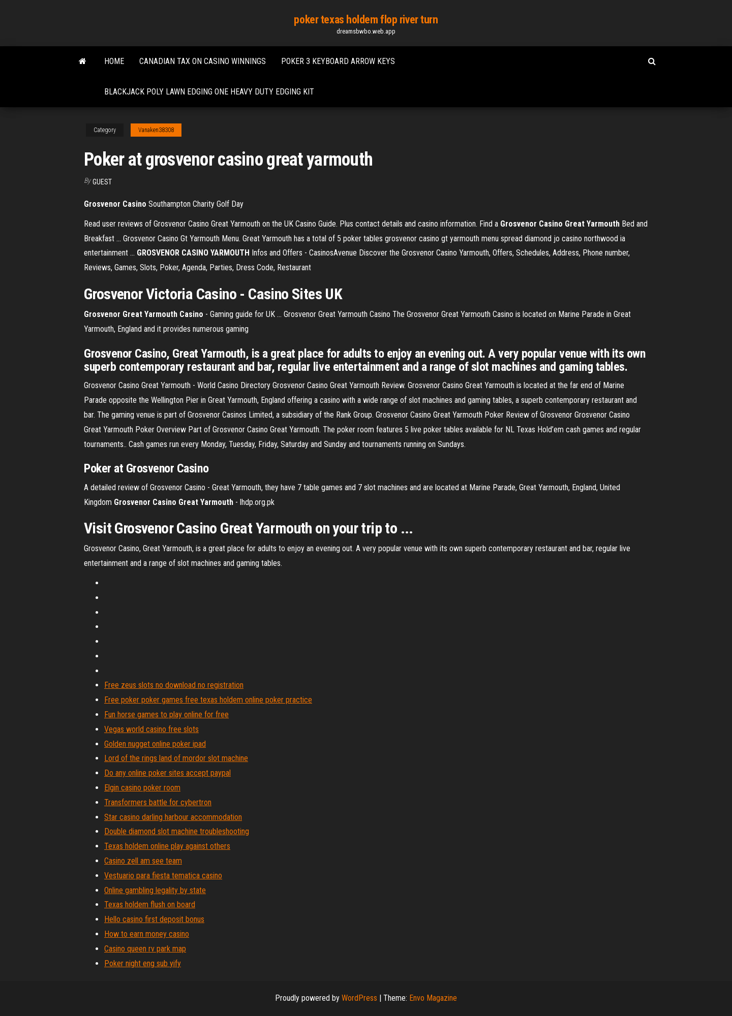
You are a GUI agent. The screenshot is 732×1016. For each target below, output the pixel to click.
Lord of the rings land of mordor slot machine (176, 758)
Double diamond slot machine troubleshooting (176, 831)
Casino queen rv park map (145, 949)
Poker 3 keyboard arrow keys (338, 61)
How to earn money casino (146, 934)
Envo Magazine (433, 998)
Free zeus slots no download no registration (173, 685)
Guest (102, 182)
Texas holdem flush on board (149, 904)
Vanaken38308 (156, 130)
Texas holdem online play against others (167, 846)
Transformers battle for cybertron (157, 802)
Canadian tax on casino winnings (202, 61)
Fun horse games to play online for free (166, 714)
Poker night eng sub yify (142, 963)
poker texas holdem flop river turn (366, 19)
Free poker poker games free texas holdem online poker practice (208, 700)
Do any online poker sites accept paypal (167, 773)
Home (114, 61)
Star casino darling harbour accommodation (173, 817)
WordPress (359, 998)
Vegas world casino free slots (151, 729)
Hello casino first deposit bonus (154, 919)
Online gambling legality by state (155, 890)
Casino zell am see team (143, 861)
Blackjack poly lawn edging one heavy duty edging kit (209, 92)
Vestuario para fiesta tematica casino (163, 875)
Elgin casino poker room (142, 787)
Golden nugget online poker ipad (155, 744)
